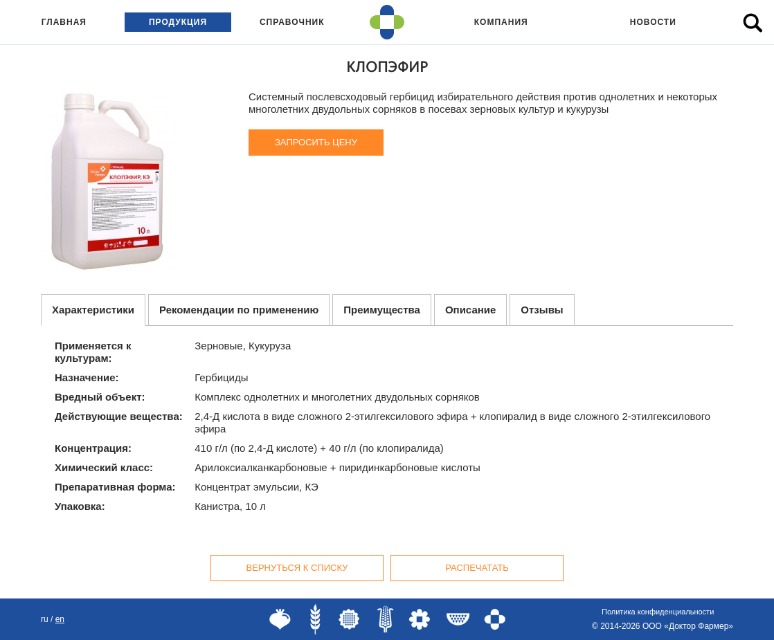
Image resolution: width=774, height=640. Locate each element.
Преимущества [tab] (381, 310)
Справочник (292, 22)
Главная (64, 22)
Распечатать (477, 568)
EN (59, 619)
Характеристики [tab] (93, 310)
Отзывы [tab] (542, 310)
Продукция (178, 22)
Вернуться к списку (297, 568)
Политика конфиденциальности (658, 611)
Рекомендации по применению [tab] (238, 310)
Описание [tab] (470, 310)
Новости (653, 22)
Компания (501, 22)
